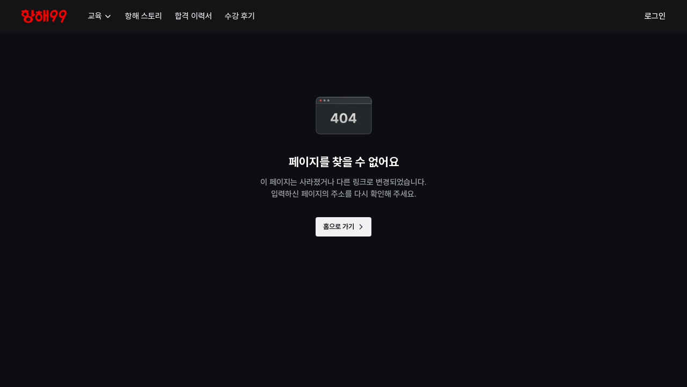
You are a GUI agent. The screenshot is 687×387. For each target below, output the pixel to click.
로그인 (655, 16)
